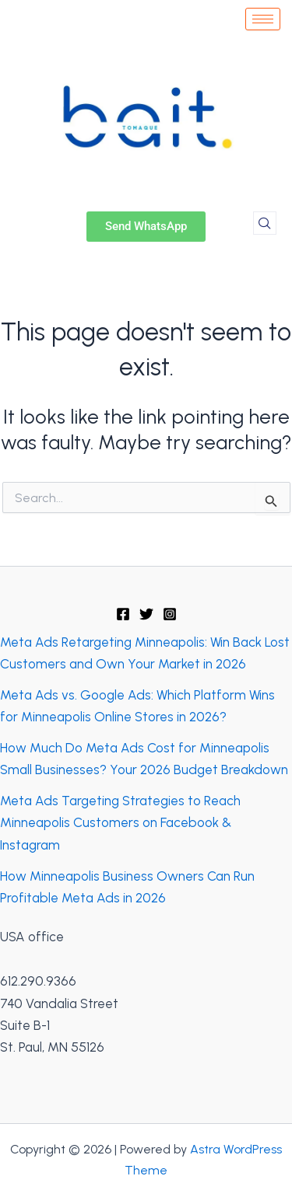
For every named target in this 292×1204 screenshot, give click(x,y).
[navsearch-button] (264, 223)
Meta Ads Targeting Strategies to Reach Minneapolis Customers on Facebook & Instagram (120, 822)
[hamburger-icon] (262, 19)
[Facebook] (123, 614)
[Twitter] (146, 614)
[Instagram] (170, 614)
